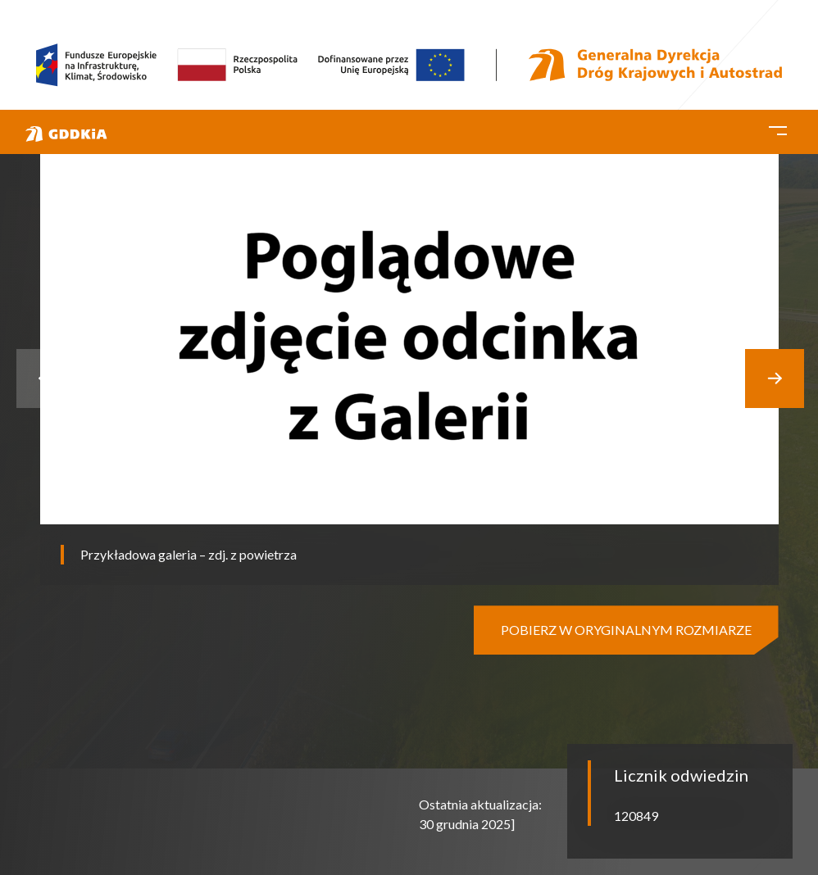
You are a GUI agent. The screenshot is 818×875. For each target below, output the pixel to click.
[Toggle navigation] (778, 128)
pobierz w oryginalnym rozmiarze (626, 629)
